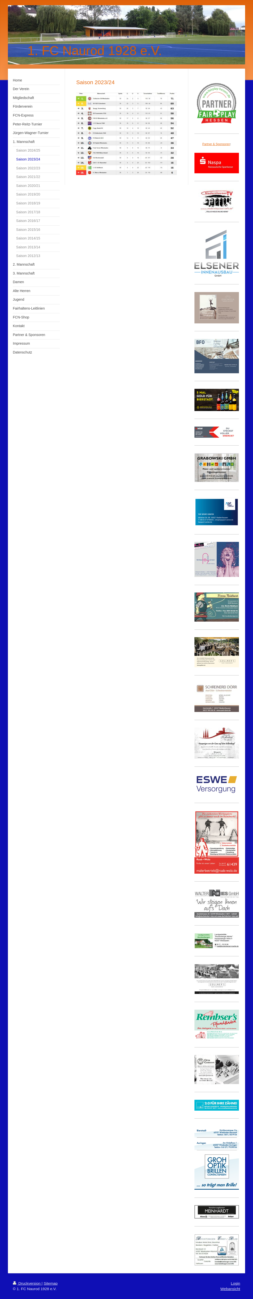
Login (235, 1283)
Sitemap (51, 1283)
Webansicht (230, 1289)
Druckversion (27, 1283)
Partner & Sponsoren (216, 144)
